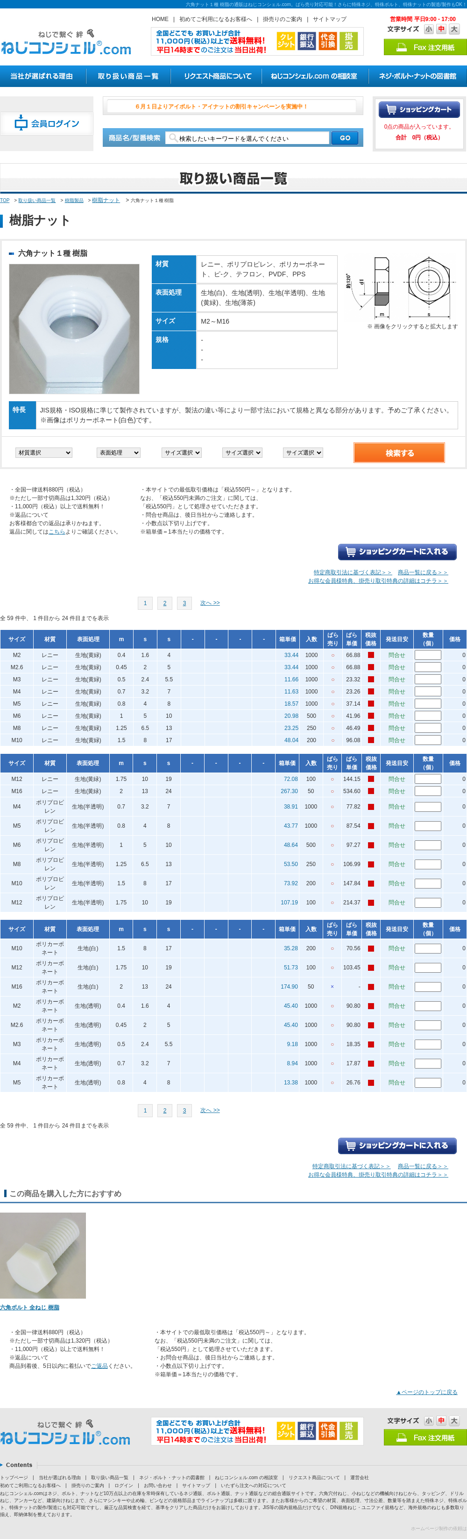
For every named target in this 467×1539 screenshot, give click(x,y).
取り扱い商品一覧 (37, 200)
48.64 (291, 845)
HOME (160, 19)
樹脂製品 (74, 200)
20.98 (291, 716)
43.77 (291, 826)
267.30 (289, 791)
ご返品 (99, 1366)
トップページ (14, 1477)
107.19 (289, 902)
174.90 (289, 986)
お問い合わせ (158, 1485)
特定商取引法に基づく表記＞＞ (353, 572)
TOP (4, 200)
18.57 (291, 704)
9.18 (292, 1044)
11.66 (291, 679)
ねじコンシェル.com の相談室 (246, 1477)
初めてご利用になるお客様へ (215, 19)
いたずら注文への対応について (253, 1485)
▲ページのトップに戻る (427, 1392)
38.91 (291, 806)
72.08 (291, 779)
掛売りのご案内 (282, 19)
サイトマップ (330, 19)
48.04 (291, 740)
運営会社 (359, 1477)
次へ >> (209, 603)
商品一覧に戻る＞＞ (423, 572)
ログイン (123, 1485)
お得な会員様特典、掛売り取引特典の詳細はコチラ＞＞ (378, 581)
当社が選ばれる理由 (60, 1477)
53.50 (291, 864)
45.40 (291, 1006)
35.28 (291, 948)
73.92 (291, 883)
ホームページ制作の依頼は (439, 1528)
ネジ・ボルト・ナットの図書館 (172, 1477)
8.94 (292, 1063)
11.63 (291, 691)
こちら (57, 531)
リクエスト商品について (314, 1477)
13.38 (291, 1082)
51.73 (291, 967)
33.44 (291, 655)
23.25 (291, 728)
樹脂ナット (106, 200)
